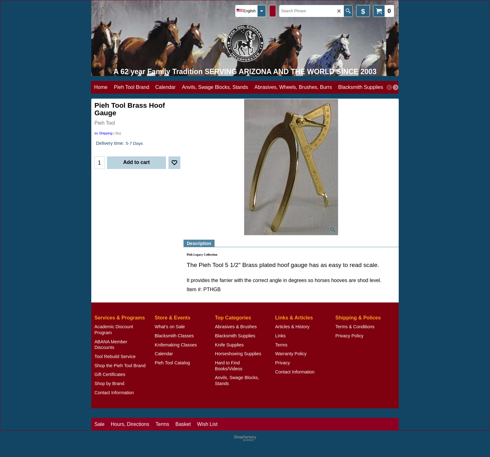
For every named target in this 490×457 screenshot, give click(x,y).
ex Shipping (103, 133)
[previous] (389, 87)
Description (199, 243)
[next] (395, 87)
